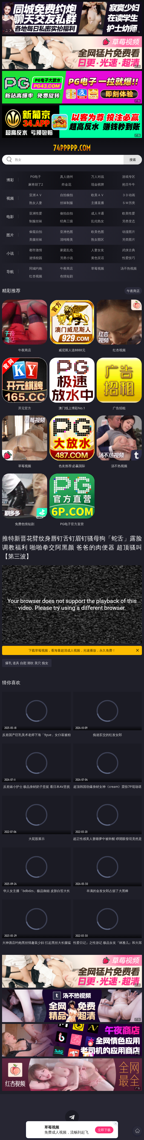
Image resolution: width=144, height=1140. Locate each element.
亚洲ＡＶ (35, 195)
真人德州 (66, 176)
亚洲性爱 (35, 213)
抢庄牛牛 (128, 184)
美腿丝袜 (35, 239)
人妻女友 (97, 250)
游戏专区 (128, 176)
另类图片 (128, 239)
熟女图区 (97, 239)
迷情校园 (35, 258)
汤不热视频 (129, 268)
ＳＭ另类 (128, 203)
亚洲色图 (66, 231)
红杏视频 (35, 276)
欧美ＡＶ (97, 195)
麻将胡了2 (35, 184)
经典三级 (66, 221)
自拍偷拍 (66, 195)
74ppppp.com (72, 148)
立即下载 (104, 1130)
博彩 (10, 179)
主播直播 (97, 203)
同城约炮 (35, 268)
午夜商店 (66, 268)
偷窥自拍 (35, 231)
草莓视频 (97, 268)
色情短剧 (66, 276)
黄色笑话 (97, 258)
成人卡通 (97, 213)
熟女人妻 (35, 203)
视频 (10, 198)
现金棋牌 (97, 184)
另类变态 (128, 221)
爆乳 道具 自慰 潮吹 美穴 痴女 (26, 663)
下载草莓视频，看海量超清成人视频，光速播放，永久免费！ (84, 650)
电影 (10, 216)
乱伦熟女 (97, 221)
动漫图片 (128, 231)
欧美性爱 (128, 213)
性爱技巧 (128, 258)
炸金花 (66, 184)
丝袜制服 (66, 203)
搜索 (133, 159)
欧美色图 (97, 231)
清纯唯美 (66, 239)
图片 (10, 234)
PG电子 (35, 176)
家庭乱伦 (66, 250)
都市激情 (35, 250)
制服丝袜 (35, 221)
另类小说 (66, 258)
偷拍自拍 (66, 213)
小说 (10, 253)
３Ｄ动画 (128, 195)
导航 (10, 271)
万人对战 (97, 176)
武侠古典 (128, 250)
